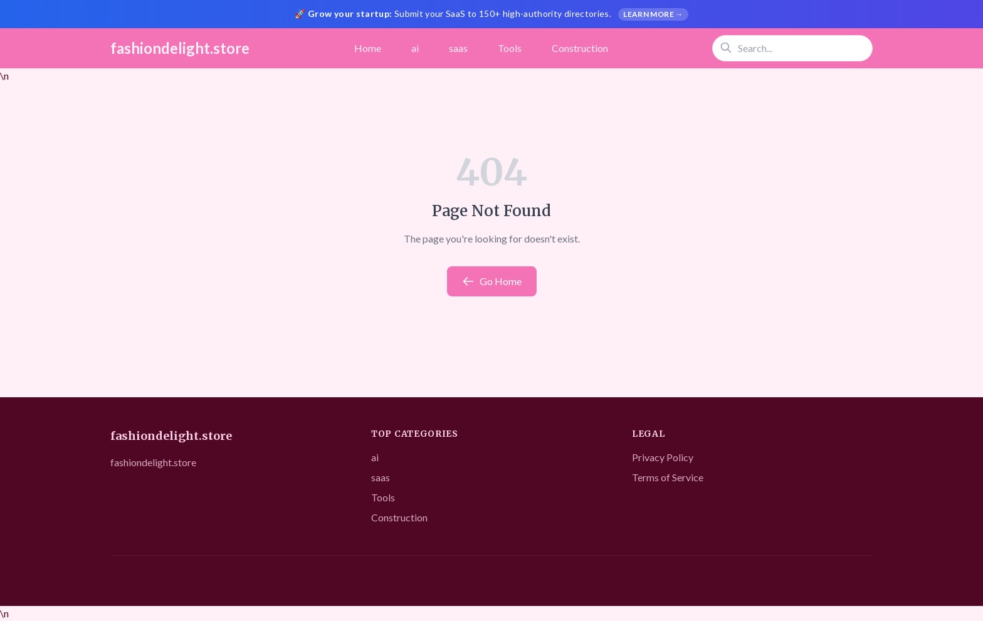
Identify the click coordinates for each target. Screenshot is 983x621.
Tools (510, 48)
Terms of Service (667, 477)
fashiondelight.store (180, 48)
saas (458, 48)
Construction (580, 48)
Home (367, 48)
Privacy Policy (662, 457)
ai (415, 48)
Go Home (492, 281)
